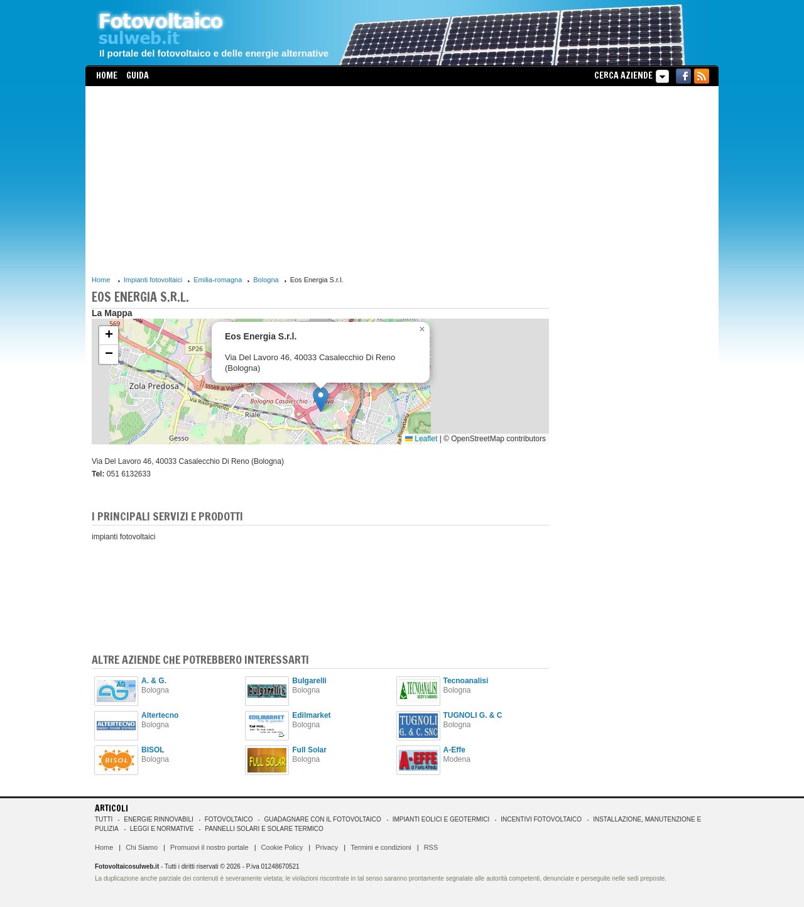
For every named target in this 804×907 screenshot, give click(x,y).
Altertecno (159, 715)
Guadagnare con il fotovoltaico (322, 819)
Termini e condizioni (380, 847)
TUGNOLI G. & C (473, 715)
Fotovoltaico (229, 819)
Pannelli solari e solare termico (264, 828)
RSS (431, 847)
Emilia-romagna (217, 279)
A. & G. (153, 680)
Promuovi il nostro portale (209, 847)
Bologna (265, 279)
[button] (321, 399)
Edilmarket (311, 715)
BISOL (153, 749)
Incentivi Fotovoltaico (541, 819)
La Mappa (112, 313)
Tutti (103, 819)
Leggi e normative (162, 828)
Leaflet (421, 438)
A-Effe (454, 749)
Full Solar (309, 749)
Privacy (326, 847)
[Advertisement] (320, 180)
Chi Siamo (142, 847)
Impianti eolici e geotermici (441, 819)
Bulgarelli (309, 680)
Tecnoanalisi (466, 680)
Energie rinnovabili (158, 819)
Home (106, 75)
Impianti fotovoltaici (153, 279)
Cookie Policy (282, 847)
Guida (137, 75)
